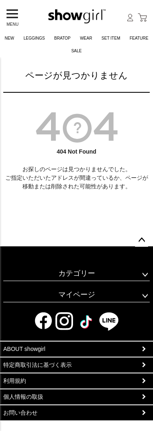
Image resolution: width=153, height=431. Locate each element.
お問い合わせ (20, 412)
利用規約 (14, 380)
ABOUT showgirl (24, 349)
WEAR (86, 38)
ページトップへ (141, 240)
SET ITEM (111, 38)
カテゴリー (76, 273)
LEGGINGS (34, 38)
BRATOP (62, 38)
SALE (76, 51)
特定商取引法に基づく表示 (37, 365)
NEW (9, 38)
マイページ (76, 294)
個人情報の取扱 (23, 396)
